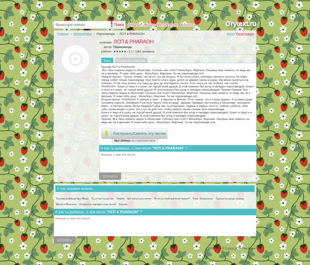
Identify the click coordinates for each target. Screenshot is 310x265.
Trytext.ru (241, 23)
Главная (135, 25)
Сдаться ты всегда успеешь (230, 198)
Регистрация (245, 34)
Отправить (110, 176)
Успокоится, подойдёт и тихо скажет (97, 204)
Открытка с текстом (131, 60)
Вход (230, 34)
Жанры (149, 25)
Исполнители (168, 25)
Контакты (188, 25)
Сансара (123, 204)
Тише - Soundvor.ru (203, 198)
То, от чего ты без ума (102, 198)
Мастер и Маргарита (66, 204)
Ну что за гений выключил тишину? (172, 198)
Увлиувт (120, 198)
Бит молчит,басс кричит (139, 198)
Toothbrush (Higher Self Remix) (72, 198)
